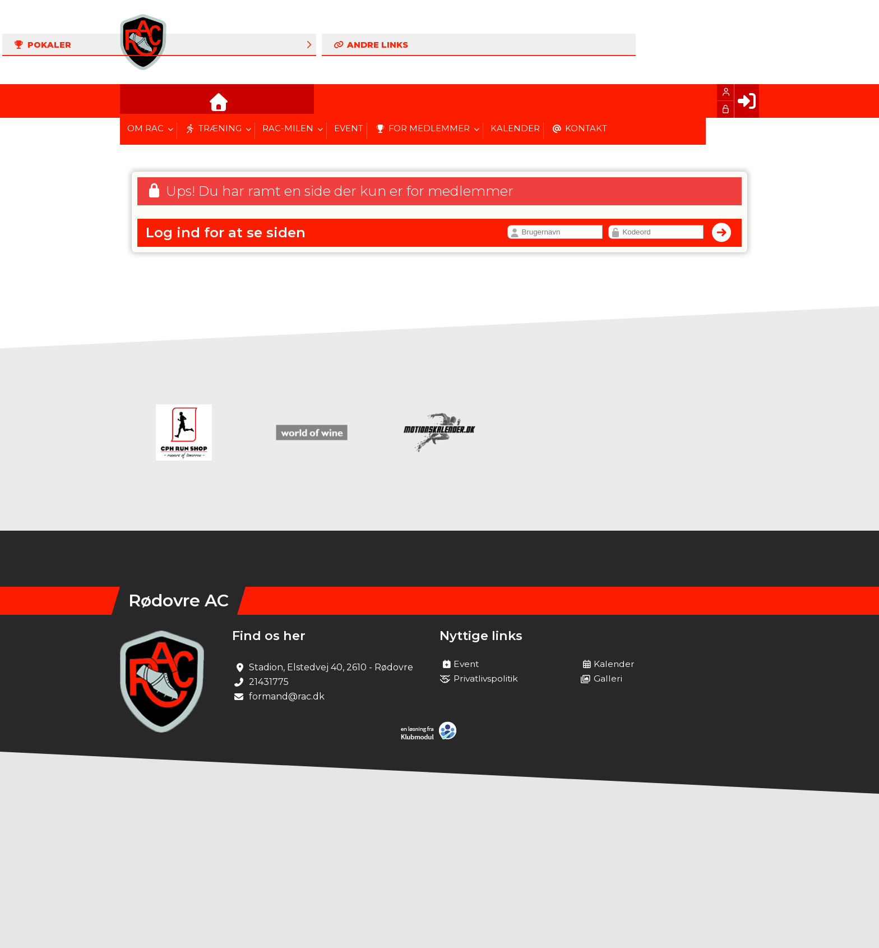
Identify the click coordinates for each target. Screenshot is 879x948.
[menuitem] (137, 101)
